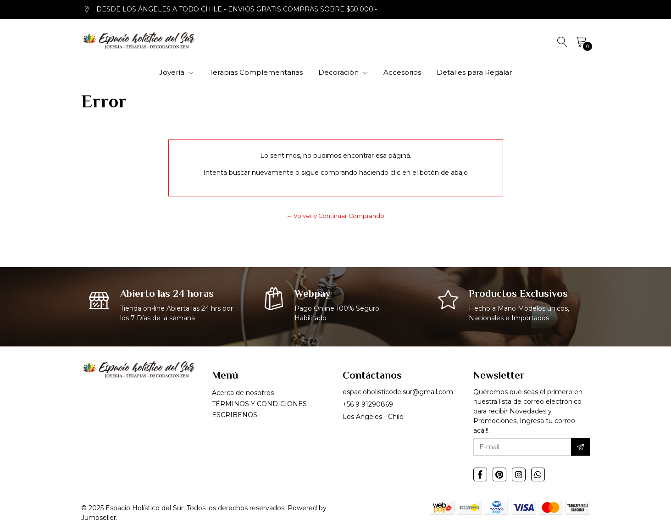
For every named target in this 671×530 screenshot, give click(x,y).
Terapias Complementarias (256, 72)
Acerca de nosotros (243, 393)
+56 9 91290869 (368, 404)
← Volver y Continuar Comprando (336, 215)
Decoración (343, 72)
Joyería (176, 72)
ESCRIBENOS (234, 415)
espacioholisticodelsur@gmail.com (398, 392)
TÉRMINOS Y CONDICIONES (259, 404)
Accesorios (402, 72)
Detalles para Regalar (474, 72)
